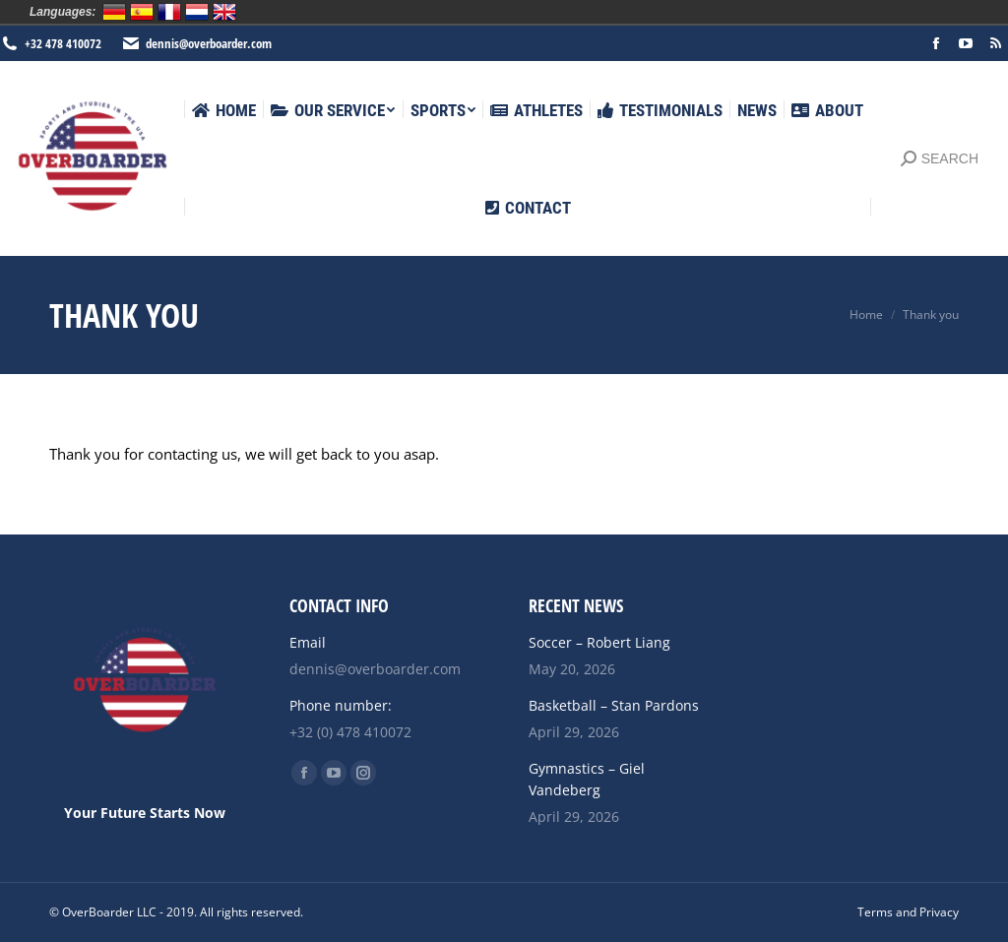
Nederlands (197, 12)
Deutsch (114, 12)
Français (169, 12)
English (224, 12)
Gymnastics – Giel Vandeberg (587, 779)
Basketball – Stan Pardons (614, 705)
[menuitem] (224, 110)
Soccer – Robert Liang (599, 642)
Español (142, 12)
